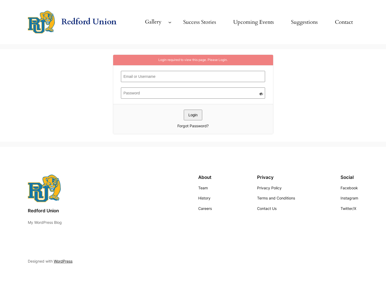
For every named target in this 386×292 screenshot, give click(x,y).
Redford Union (89, 21)
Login (223, 60)
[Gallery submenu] (169, 22)
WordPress (63, 261)
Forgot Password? (193, 126)
